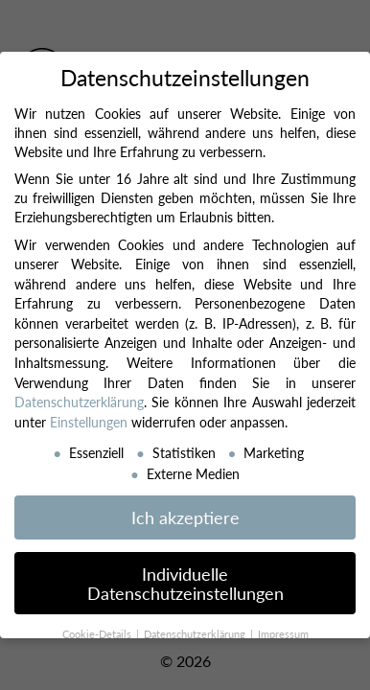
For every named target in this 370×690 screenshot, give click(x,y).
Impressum (283, 634)
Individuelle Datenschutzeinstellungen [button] (185, 583)
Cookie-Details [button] (98, 634)
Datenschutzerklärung (79, 401)
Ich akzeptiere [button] (185, 517)
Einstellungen (88, 421)
